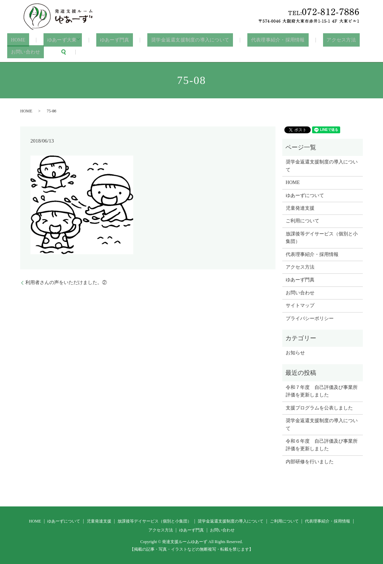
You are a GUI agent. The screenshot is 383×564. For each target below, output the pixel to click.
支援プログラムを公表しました (319, 407)
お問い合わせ (22, 51)
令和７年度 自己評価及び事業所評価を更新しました (322, 390)
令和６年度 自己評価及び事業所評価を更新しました (322, 444)
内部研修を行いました (310, 461)
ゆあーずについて (305, 195)
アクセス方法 (319, 39)
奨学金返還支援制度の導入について (176, 39)
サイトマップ (300, 305)
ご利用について (302, 220)
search (58, 52)
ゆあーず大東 (53, 39)
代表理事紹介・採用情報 (261, 39)
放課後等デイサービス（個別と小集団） (322, 237)
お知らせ (295, 352)
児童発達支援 (300, 207)
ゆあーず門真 (105, 39)
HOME (15, 39)
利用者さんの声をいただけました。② (66, 282)
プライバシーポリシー (310, 317)
